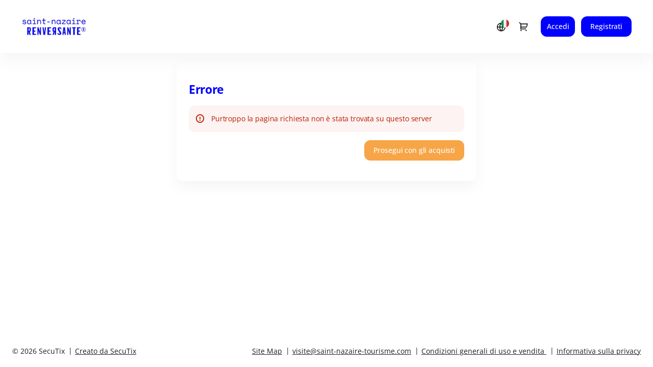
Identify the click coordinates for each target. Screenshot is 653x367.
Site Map (267, 351)
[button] (414, 150)
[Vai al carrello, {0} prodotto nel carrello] (523, 26)
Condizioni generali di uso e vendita (482, 351)
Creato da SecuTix (105, 351)
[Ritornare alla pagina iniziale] (63, 26)
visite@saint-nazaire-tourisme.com (351, 351)
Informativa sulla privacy (599, 351)
